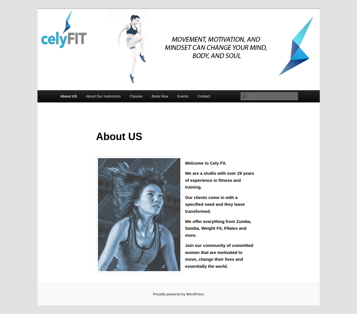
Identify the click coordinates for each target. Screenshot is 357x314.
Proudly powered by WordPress (178, 294)
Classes (136, 96)
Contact (203, 96)
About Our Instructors (103, 96)
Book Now (160, 96)
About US (68, 96)
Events (183, 96)
